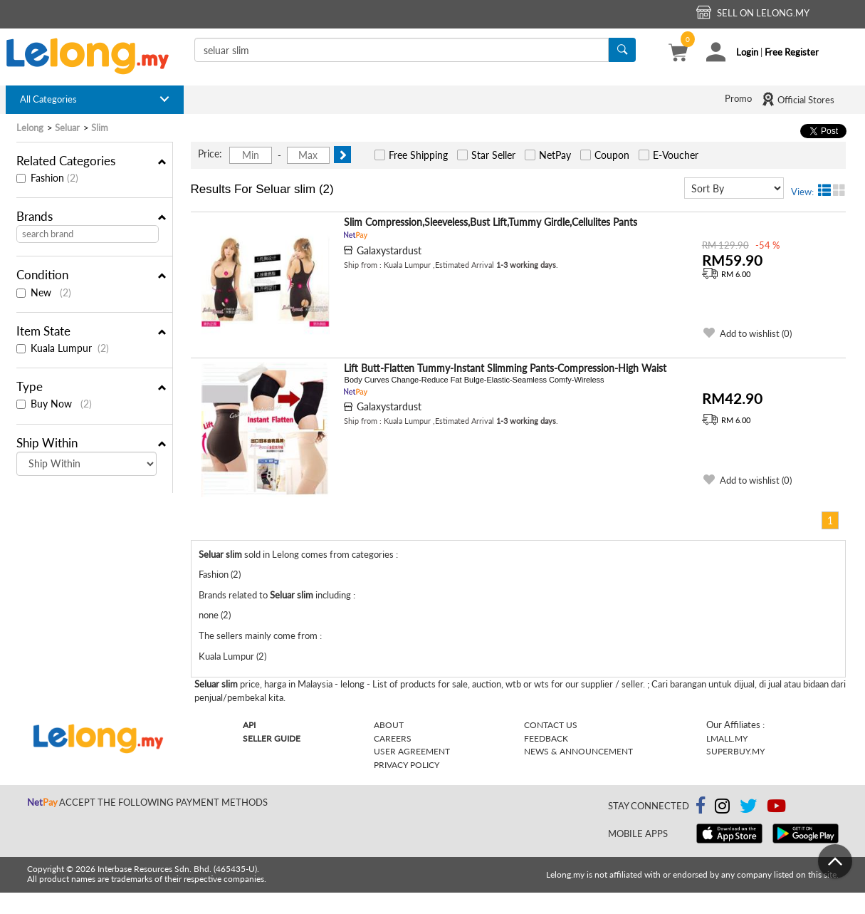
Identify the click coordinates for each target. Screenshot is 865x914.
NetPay (555, 155)
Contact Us (550, 725)
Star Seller (493, 155)
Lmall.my (727, 738)
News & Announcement (578, 751)
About (389, 725)
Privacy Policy (406, 764)
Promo (738, 98)
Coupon (611, 155)
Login (747, 52)
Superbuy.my (735, 751)
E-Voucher (675, 155)
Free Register (792, 52)
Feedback (546, 738)
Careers (392, 738)
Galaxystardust (389, 250)
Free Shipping (418, 155)
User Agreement (412, 751)
